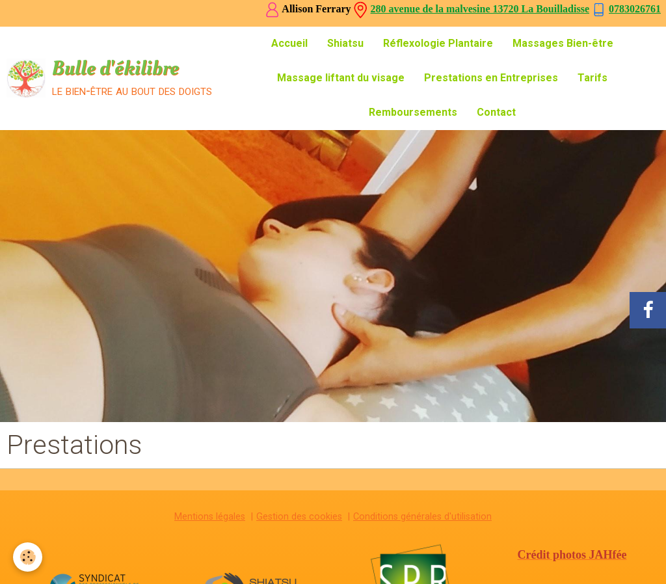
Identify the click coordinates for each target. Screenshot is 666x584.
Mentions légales (209, 516)
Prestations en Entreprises (491, 78)
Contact (496, 112)
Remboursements (413, 112)
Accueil (289, 43)
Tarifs (592, 78)
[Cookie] (27, 557)
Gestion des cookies (299, 516)
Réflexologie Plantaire (438, 43)
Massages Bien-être (563, 43)
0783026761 (635, 8)
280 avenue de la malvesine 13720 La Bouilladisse (480, 8)
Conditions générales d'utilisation (422, 516)
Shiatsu (345, 43)
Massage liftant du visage (341, 78)
